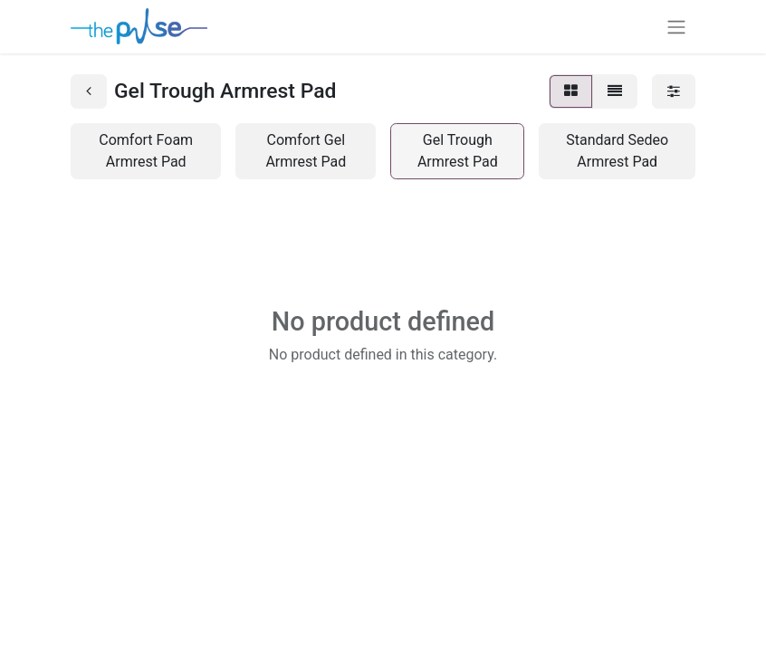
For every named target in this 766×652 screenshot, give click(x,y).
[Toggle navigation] (676, 26)
